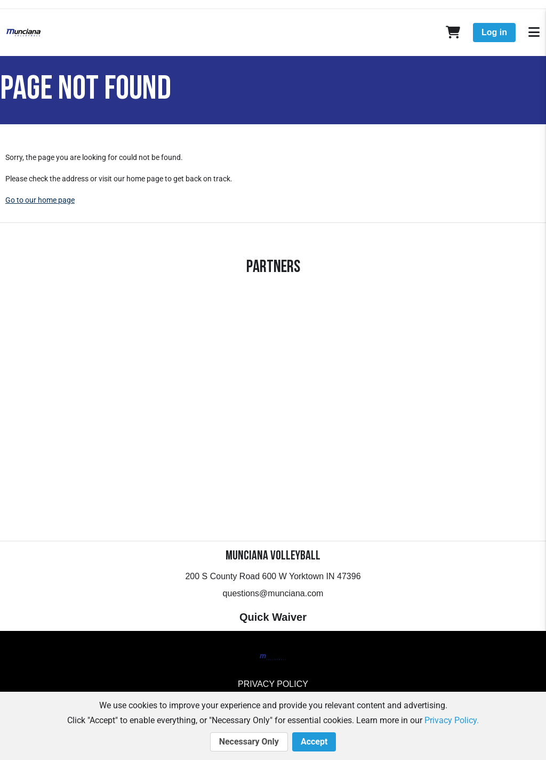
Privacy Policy (273, 684)
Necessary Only (249, 742)
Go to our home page (40, 200)
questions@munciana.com (273, 593)
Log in (494, 32)
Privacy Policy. (451, 720)
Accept (314, 741)
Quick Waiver (273, 617)
